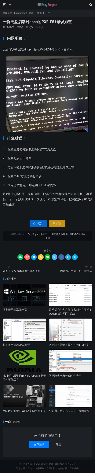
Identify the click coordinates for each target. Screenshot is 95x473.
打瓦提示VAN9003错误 (16, 344)
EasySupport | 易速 (48, 4)
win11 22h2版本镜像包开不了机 (21, 270)
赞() (39, 27)
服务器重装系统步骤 (15, 309)
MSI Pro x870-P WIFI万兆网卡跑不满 (24, 410)
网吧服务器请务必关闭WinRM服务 (69, 344)
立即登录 (39, 444)
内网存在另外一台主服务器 (76, 270)
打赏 (57, 223)
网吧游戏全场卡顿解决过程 (65, 375)
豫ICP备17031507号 (65, 464)
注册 (58, 444)
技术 (39, 13)
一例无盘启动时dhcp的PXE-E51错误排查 (37, 22)
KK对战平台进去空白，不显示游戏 (69, 410)
